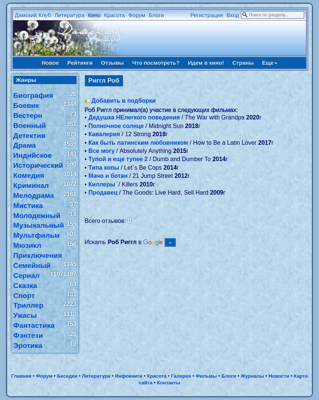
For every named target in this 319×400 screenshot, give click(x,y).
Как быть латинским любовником (138, 143)
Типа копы (103, 167)
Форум (136, 15)
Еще (269, 63)
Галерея (181, 376)
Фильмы (206, 376)
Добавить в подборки (123, 100)
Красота (114, 15)
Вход (232, 15)
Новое (50, 63)
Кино (94, 15)
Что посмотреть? (156, 63)
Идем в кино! (206, 63)
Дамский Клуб (33, 15)
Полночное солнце (116, 126)
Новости (278, 376)
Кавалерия (104, 134)
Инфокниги (128, 376)
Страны (243, 63)
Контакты (168, 382)
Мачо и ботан (108, 176)
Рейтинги (80, 63)
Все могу (101, 151)
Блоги (156, 15)
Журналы (252, 376)
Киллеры (102, 184)
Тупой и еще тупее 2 (118, 159)
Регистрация (206, 15)
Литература (70, 15)
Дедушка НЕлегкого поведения (134, 117)
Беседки (67, 376)
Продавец (102, 192)
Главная (21, 376)
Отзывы (112, 63)
